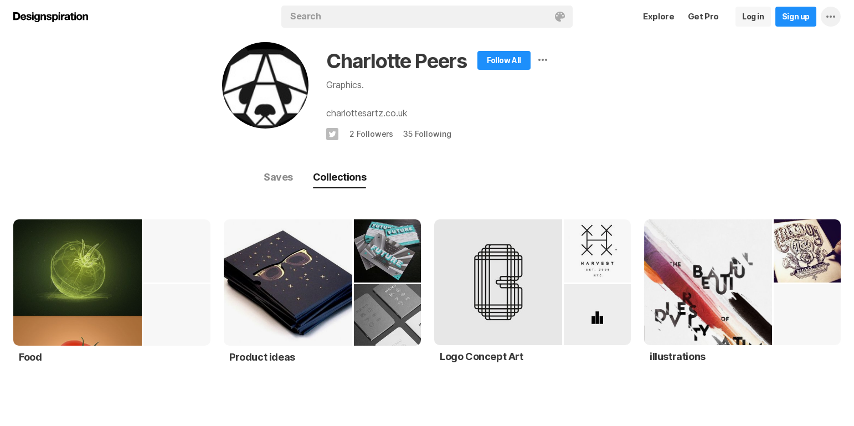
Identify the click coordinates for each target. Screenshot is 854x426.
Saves (278, 177)
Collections (339, 177)
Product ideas (262, 357)
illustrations (678, 356)
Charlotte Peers (396, 61)
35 (427, 133)
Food (30, 357)
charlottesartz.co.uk (367, 113)
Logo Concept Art (481, 356)
